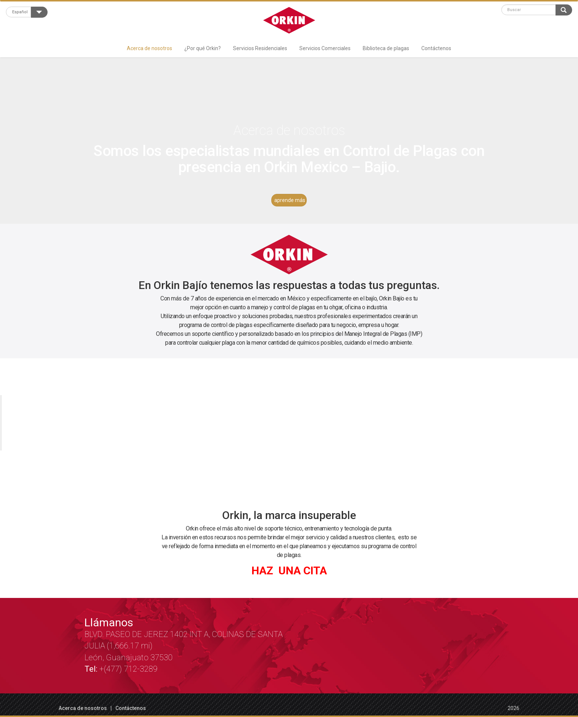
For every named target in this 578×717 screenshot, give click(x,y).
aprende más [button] (289, 200)
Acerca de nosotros (149, 48)
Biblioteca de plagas (386, 48)
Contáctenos (436, 48)
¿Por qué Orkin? (202, 48)
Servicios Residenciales (260, 48)
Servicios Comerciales (325, 48)
